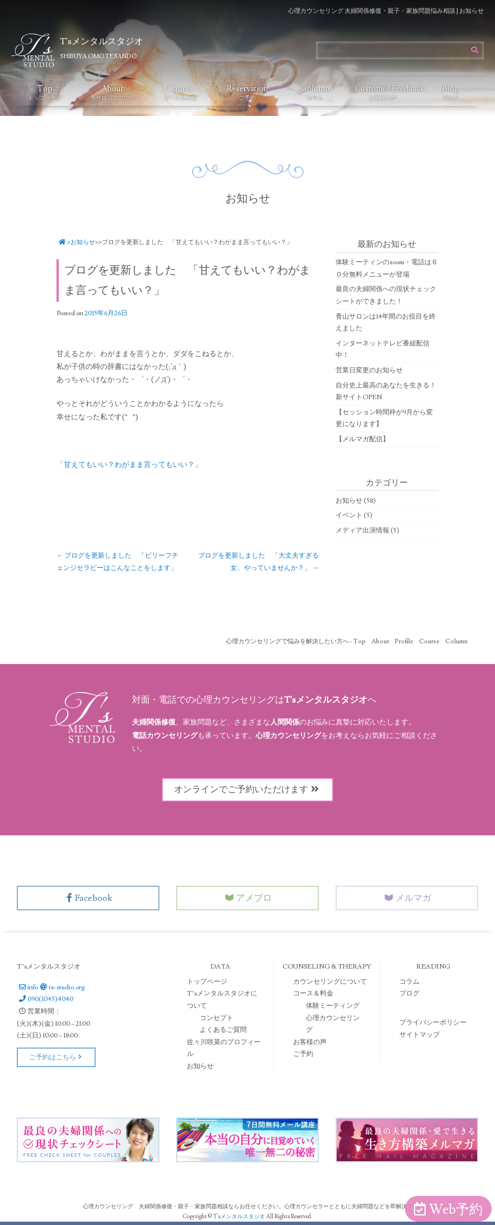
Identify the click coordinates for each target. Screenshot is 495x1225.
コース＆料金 (313, 993)
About (112, 92)
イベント (349, 515)
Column (315, 92)
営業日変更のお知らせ (369, 370)
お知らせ (82, 242)
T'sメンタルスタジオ (239, 1216)
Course (180, 92)
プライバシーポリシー (432, 1022)
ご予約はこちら (56, 1057)
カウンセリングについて (330, 982)
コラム (409, 982)
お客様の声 (310, 1042)
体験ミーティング (333, 1006)
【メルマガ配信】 (362, 439)
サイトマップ (419, 1035)
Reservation (247, 92)
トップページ (207, 982)
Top (45, 92)
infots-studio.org (50, 987)
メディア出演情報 (362, 530)
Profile (404, 641)
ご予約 (303, 1054)
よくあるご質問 (223, 1030)
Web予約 (448, 1209)
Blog (450, 92)
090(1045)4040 (45, 999)
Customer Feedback (386, 92)
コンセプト (216, 1018)
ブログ (409, 993)
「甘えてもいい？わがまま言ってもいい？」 (129, 464)
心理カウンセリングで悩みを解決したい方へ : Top (296, 641)
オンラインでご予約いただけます (248, 789)
